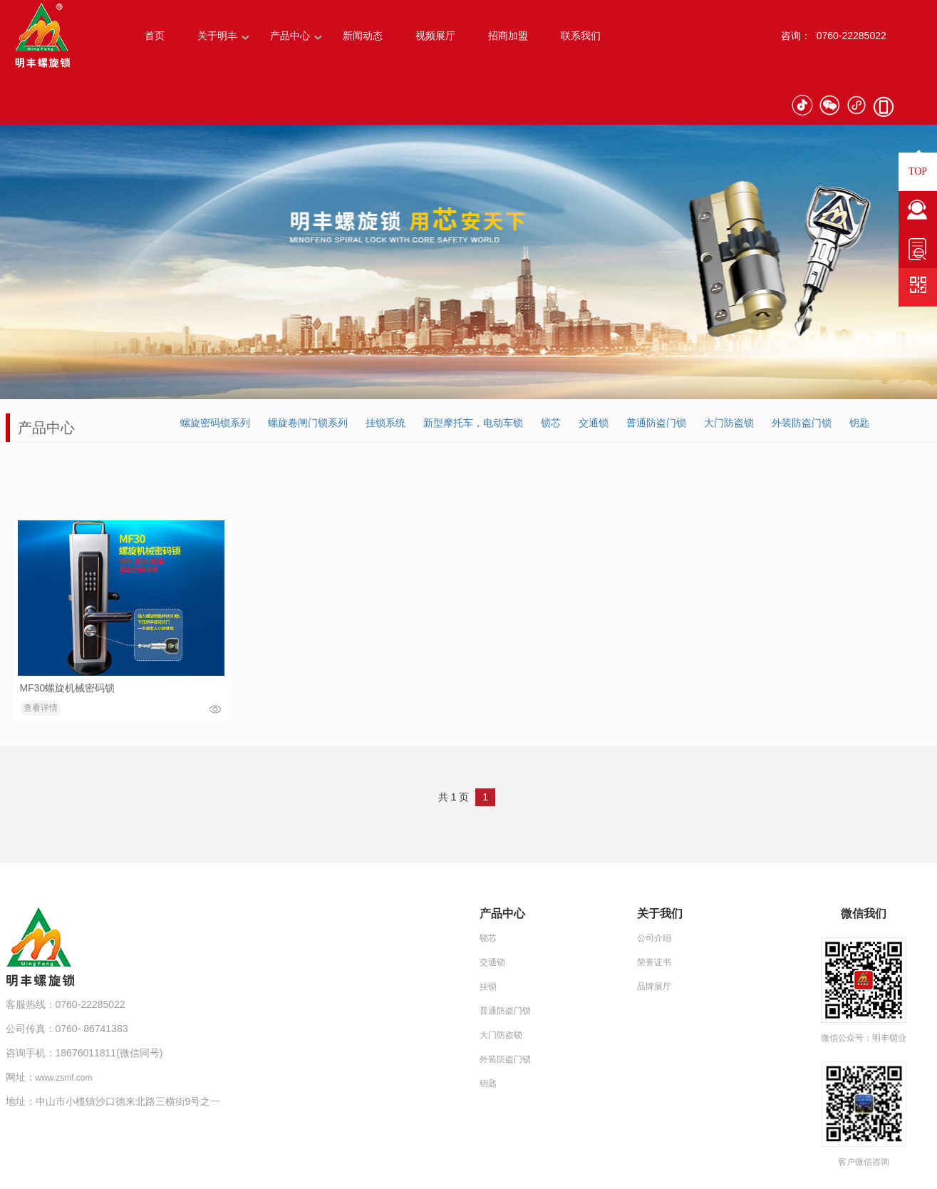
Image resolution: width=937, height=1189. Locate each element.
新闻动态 (363, 35)
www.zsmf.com (64, 1078)
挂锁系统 (385, 422)
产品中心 (290, 35)
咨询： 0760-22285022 (833, 35)
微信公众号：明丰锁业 (863, 1038)
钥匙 (859, 422)
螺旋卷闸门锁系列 (308, 422)
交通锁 (594, 422)
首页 (155, 35)
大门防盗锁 (729, 422)
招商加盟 (508, 35)
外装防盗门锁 (802, 422)
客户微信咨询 (863, 1162)
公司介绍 (654, 938)
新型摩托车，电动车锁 (473, 422)
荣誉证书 (654, 962)
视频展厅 (435, 35)
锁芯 (551, 422)
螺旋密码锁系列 (215, 422)
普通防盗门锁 (656, 422)
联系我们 (581, 35)
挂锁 (488, 987)
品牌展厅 (654, 987)
